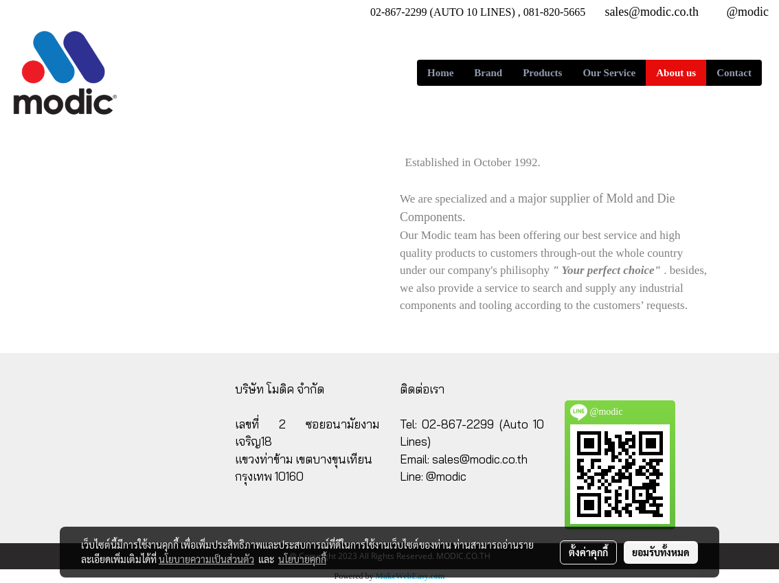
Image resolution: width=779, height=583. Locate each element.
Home (440, 72)
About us (676, 72)
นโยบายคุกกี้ (302, 559)
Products (542, 72)
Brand (488, 72)
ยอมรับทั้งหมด (661, 552)
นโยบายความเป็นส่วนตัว (206, 559)
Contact (734, 72)
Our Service (609, 72)
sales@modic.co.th (480, 459)
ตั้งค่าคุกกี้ (588, 552)
